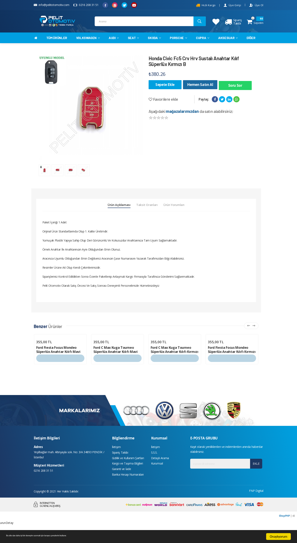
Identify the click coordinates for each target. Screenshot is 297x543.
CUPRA (202, 43)
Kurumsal (157, 477)
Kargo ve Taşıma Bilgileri (127, 477)
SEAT (133, 43)
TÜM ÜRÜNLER (56, 43)
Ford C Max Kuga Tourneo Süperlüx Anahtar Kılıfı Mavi (115, 360)
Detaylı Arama (160, 471)
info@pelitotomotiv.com (52, 5)
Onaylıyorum (278, 536)
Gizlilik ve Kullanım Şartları (128, 471)
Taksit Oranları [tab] (147, 214)
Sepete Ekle (165, 90)
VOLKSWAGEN (88, 43)
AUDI (114, 43)
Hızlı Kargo (206, 5)
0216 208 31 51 (85, 5)
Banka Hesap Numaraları (128, 489)
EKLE (255, 474)
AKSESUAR (228, 43)
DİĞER (251, 43)
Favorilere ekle (163, 103)
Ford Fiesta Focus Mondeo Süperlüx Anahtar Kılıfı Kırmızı (232, 360)
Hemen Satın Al (200, 90)
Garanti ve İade (121, 483)
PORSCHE (178, 43)
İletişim (116, 458)
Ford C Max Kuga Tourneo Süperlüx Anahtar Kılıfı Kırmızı (174, 360)
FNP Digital (256, 506)
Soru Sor (235, 90)
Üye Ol (256, 5)
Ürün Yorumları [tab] (184, 214)
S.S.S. (154, 464)
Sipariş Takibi (120, 464)
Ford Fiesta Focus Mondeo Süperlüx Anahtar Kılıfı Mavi (58, 360)
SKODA (154, 43)
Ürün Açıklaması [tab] (109, 214)
